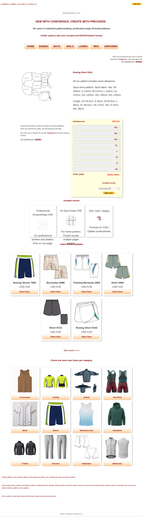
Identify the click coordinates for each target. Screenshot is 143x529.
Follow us (33, 4)
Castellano (5, 4)
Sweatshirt (117, 430)
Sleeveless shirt (86, 430)
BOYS (56, 46)
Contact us (51, 133)
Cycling (55, 397)
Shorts (55, 430)
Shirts (24, 430)
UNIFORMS (110, 46)
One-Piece (117, 397)
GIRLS (70, 46)
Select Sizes (24, 292)
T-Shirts (25, 464)
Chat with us (23, 4)
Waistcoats (117, 464)
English (13, 4)
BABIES (43, 46)
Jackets (86, 397)
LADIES (83, 46)
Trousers (55, 464)
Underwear (86, 464)
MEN (96, 46)
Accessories (25, 397)
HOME (30, 46)
